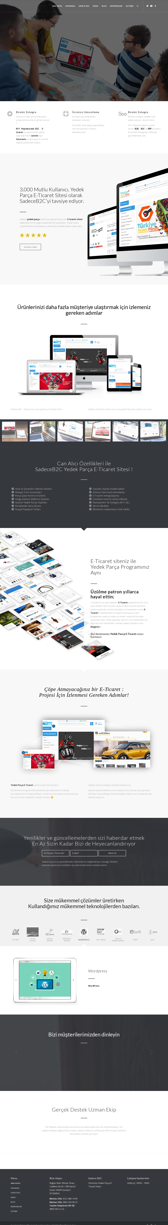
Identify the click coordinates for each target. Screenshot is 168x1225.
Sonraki (151, 1052)
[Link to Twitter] (147, 6)
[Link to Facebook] (155, 6)
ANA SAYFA (15, 1179)
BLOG (13, 1198)
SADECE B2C (15, 1189)
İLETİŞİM (14, 1207)
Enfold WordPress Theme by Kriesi (64, 1221)
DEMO (13, 1193)
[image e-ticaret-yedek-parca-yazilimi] (16, 432)
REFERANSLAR (16, 1203)
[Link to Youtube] (151, 6)
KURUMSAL (15, 1184)
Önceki (17, 1052)
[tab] (15, 935)
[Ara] (137, 6)
